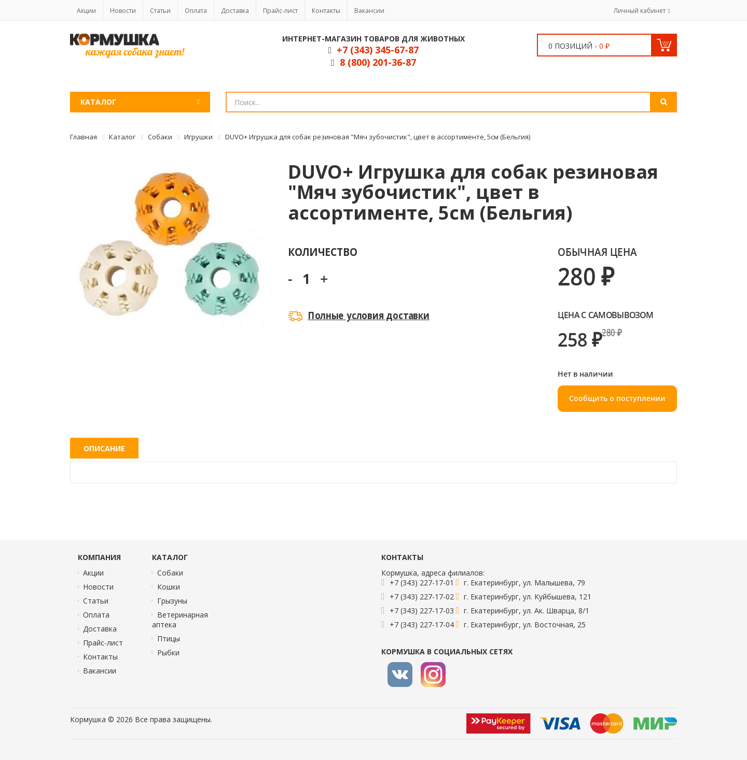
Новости (123, 10)
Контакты (326, 10)
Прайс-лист (280, 10)
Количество (322, 251)
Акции (86, 10)
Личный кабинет (640, 10)
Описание (104, 448)
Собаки (170, 573)
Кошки (168, 587)
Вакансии (369, 10)
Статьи (160, 10)
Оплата (196, 10)
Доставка (235, 10)
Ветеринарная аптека (180, 619)
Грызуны (172, 601)
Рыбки (168, 652)
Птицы (168, 638)
